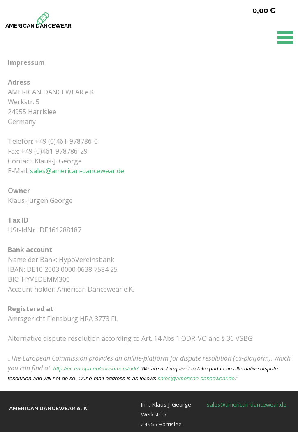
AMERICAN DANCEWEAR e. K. (49, 408)
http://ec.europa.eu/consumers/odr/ (96, 368)
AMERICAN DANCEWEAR (38, 25)
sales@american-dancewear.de (77, 170)
